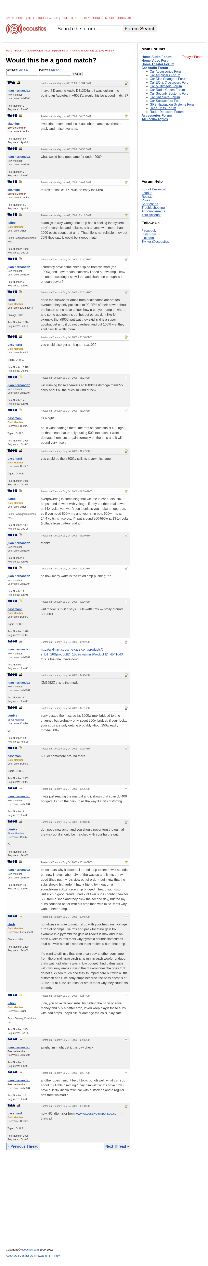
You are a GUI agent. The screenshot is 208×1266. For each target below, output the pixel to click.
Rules (146, 200)
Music (109, 18)
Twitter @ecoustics (155, 241)
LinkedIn (148, 238)
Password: (55, 71)
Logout (147, 193)
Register (148, 196)
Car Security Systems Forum (170, 93)
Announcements (153, 211)
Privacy (55, 1255)
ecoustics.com (30, 1249)
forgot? (55, 69)
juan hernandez (19, 90)
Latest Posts (15, 18)
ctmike (12, 715)
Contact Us (26, 1255)
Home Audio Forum (157, 57)
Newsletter (41, 1255)
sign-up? (23, 69)
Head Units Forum (163, 108)
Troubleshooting (153, 207)
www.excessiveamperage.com (97, 1113)
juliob (12, 222)
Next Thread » (117, 1146)
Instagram (149, 234)
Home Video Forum (156, 60)
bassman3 (15, 344)
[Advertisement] (68, 1197)
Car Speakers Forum (165, 97)
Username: (22, 71)
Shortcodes (150, 204)
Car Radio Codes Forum (167, 90)
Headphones (93, 18)
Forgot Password (154, 189)
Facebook (149, 230)
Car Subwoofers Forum (166, 101)
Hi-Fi (31, 18)
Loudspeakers (47, 18)
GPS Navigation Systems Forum (173, 104)
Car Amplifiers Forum (165, 75)
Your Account (151, 215)
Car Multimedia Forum (166, 86)
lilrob (11, 299)
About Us (11, 1255)
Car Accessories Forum (166, 71)
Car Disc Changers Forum (168, 79)
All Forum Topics (155, 119)
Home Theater (71, 18)
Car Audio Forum (155, 68)
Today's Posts (192, 57)
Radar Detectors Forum (167, 112)
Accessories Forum (157, 115)
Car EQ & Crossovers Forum (170, 82)
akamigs (14, 123)
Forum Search (140, 28)
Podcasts (123, 18)
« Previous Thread (23, 1146)
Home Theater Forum (158, 64)
